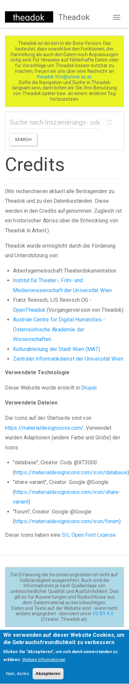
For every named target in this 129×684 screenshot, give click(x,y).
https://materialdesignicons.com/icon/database (71, 472)
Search (23, 139)
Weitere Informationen (43, 665)
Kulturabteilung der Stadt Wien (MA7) (56, 349)
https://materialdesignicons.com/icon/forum (67, 521)
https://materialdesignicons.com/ (44, 428)
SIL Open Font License (89, 535)
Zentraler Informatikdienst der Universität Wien (68, 359)
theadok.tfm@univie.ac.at (65, 76)
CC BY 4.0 (103, 613)
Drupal (88, 388)
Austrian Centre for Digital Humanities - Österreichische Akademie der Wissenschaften (59, 329)
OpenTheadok (29, 310)
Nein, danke (17, 679)
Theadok (74, 17)
